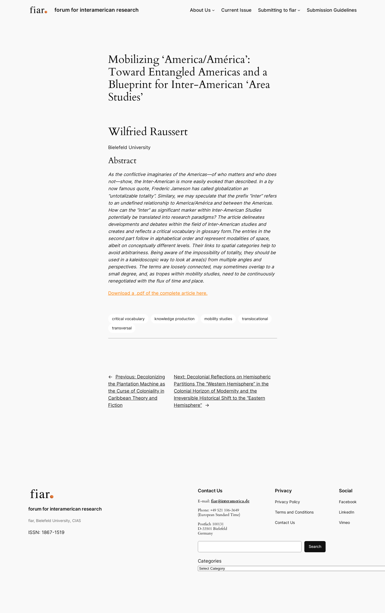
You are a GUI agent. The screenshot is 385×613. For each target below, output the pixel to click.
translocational (255, 318)
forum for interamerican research (96, 10)
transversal (122, 328)
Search (315, 546)
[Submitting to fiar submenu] (299, 10)
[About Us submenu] (213, 10)
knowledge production (174, 318)
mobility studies (218, 318)
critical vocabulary (128, 318)
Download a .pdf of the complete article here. (158, 293)
